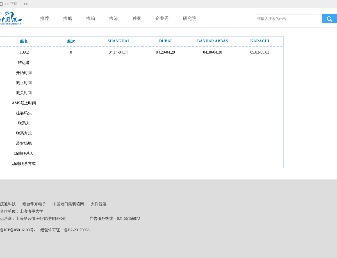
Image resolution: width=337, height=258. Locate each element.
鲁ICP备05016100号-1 (18, 230)
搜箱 (90, 18)
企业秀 (162, 18)
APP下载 (10, 4)
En (26, 4)
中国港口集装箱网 (68, 204)
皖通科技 (8, 204)
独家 (136, 18)
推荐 (44, 18)
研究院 (189, 18)
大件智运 (98, 204)
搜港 (113, 18)
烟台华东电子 (34, 204)
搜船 (67, 18)
